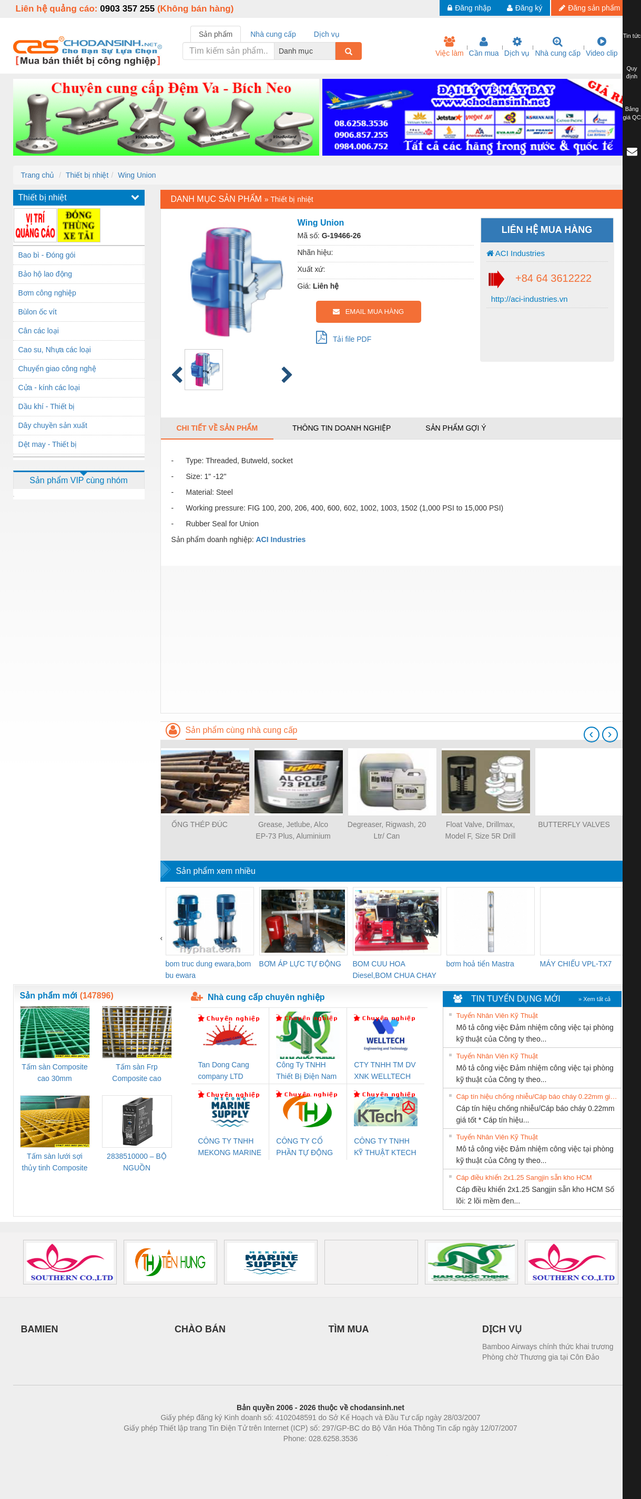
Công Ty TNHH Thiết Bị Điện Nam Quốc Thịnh (306, 1071)
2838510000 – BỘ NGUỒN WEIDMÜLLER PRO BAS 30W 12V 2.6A (136, 1163)
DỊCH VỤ (502, 1329)
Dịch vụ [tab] (327, 34)
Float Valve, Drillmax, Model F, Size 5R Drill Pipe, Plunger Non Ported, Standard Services (480, 831)
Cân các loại (38, 331)
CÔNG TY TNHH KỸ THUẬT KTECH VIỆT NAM (385, 1147)
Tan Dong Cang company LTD (223, 1070)
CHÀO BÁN (200, 1329)
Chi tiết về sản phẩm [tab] (217, 428)
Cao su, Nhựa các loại (54, 349)
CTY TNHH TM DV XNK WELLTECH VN (384, 1071)
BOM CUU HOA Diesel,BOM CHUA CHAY (394, 970)
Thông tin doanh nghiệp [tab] (341, 428)
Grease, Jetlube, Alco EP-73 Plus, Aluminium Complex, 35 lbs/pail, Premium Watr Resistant (293, 831)
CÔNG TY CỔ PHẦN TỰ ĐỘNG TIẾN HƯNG (304, 1147)
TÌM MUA (349, 1329)
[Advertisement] (394, 639)
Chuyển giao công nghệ (57, 368)
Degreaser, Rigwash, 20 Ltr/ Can (387, 830)
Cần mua (484, 46)
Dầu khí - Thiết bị (46, 406)
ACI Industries (515, 253)
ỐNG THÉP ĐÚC (199, 824)
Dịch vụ (517, 46)
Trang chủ (38, 175)
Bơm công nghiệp (47, 293)
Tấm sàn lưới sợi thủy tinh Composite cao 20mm (55, 1163)
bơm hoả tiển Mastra (480, 964)
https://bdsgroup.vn (307, 1454)
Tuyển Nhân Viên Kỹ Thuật (497, 1015)
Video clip (601, 46)
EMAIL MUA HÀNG (368, 311)
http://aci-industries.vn (528, 298)
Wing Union (137, 175)
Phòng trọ (254, 1454)
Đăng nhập (469, 8)
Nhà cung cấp (558, 46)
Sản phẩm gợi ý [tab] (455, 428)
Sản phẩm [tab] (215, 34)
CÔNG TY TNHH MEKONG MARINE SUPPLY (230, 1147)
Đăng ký (524, 8)
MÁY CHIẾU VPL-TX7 (576, 964)
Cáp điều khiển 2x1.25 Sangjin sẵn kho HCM (524, 1177)
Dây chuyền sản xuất (52, 425)
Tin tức (632, 36)
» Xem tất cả (594, 999)
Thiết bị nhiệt (87, 175)
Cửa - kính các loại (49, 387)
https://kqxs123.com (371, 1454)
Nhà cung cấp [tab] (273, 34)
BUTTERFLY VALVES (574, 824)
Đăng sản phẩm (589, 8)
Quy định (631, 72)
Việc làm (449, 46)
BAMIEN (39, 1329)
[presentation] (591, 734)
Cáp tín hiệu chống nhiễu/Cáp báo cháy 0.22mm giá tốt (537, 1096)
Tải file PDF (344, 337)
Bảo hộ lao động (45, 274)
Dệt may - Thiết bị (47, 444)
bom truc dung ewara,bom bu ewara (208, 970)
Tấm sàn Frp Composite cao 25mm (136, 1073)
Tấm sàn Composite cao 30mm (54, 1073)
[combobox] (332, 51)
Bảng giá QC (631, 113)
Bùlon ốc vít (37, 312)
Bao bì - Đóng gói (47, 255)
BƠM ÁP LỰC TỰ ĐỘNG (300, 964)
